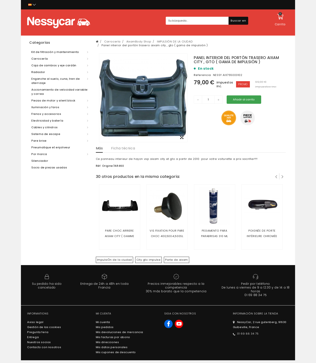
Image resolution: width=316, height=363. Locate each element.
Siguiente (282, 176)
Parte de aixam (176, 260)
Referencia (202, 75)
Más (99, 148)
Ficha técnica (123, 148)
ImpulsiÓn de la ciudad (114, 260)
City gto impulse (148, 260)
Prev (276, 176)
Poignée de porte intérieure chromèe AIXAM (262, 236)
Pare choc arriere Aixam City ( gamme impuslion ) (119, 236)
